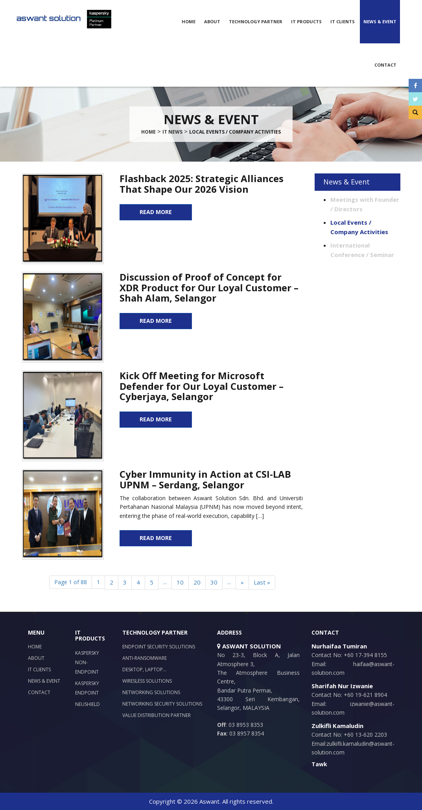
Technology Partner (255, 21)
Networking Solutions (151, 692)
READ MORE (156, 212)
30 (213, 582)
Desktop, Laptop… (144, 669)
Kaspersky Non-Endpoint (87, 662)
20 (197, 582)
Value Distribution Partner (156, 715)
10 (180, 582)
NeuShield (87, 704)
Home (188, 21)
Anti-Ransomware (144, 658)
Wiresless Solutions (147, 681)
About (212, 21)
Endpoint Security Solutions (158, 646)
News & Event (379, 21)
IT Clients (342, 21)
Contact (385, 65)
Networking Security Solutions (162, 703)
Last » (262, 582)
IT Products (306, 21)
